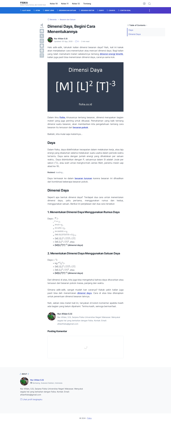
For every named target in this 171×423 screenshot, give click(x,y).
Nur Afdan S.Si (37, 380)
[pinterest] (42, 50)
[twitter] (42, 36)
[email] (42, 55)
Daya (131, 30)
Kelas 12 (76, 3)
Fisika (24, 2)
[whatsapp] (42, 41)
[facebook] (42, 31)
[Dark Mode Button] (144, 3)
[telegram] (42, 46)
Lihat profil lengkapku (31, 399)
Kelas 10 (54, 3)
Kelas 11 (65, 3)
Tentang (87, 3)
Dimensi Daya (134, 34)
